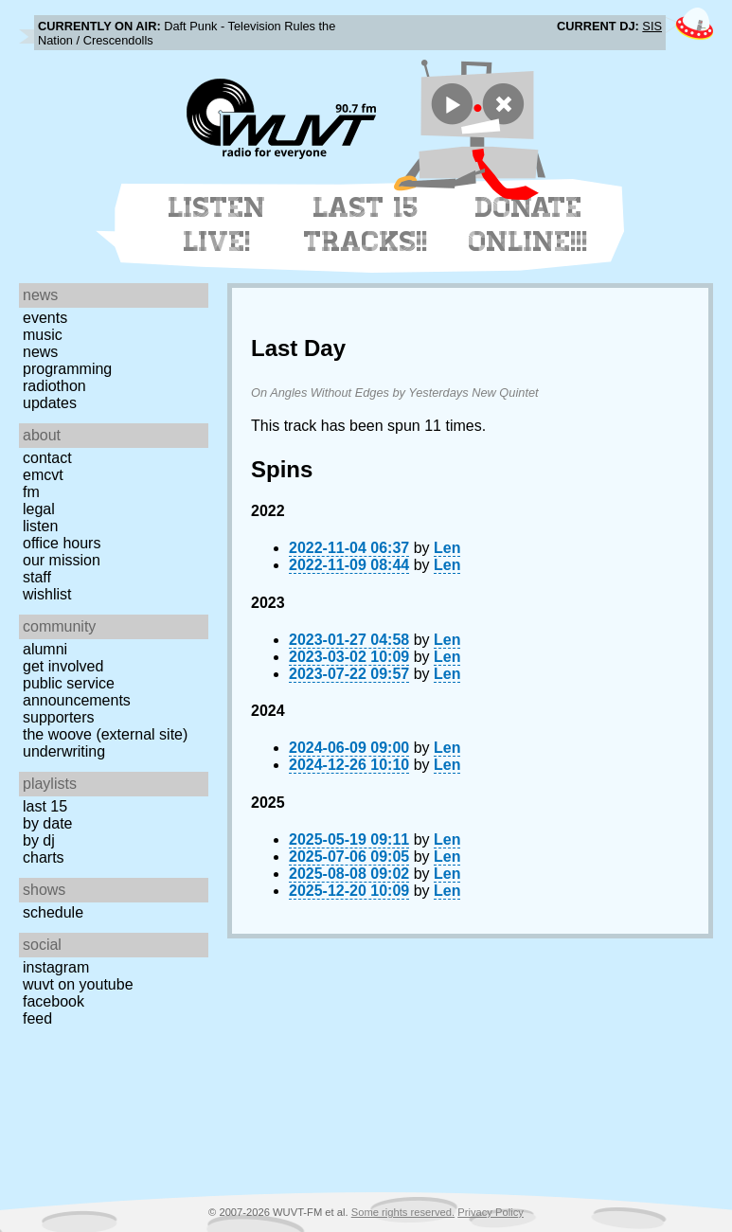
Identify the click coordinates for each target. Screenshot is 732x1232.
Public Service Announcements (77, 691)
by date (47, 823)
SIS (652, 26)
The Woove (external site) (105, 734)
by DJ (39, 840)
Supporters (59, 717)
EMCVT (43, 475)
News (40, 352)
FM (31, 492)
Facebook (53, 1001)
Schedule (53, 912)
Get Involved (63, 666)
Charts (43, 857)
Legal (39, 509)
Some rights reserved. (403, 1212)
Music (42, 335)
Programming (67, 369)
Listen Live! (217, 224)
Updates (50, 403)
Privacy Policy (490, 1212)
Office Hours (61, 543)
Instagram (56, 967)
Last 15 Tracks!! (366, 224)
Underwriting (64, 751)
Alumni (45, 649)
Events (45, 318)
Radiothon (54, 386)
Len (447, 548)
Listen (40, 526)
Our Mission (61, 560)
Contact (47, 458)
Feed (37, 1018)
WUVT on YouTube (78, 984)
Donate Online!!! (528, 224)
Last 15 (45, 806)
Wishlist (47, 594)
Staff (37, 577)
